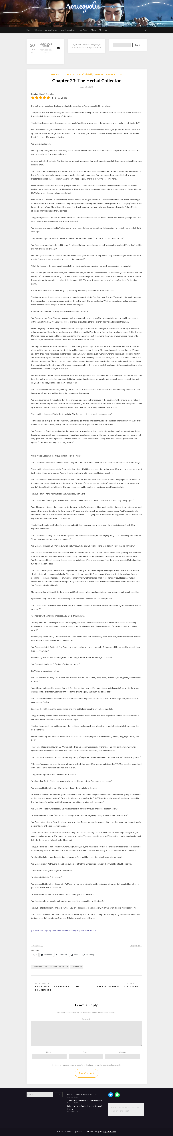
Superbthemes (109, 1132)
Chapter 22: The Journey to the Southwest (57, 988)
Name (49, 1052)
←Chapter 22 (37, 948)
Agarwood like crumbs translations (50, 967)
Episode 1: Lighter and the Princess (82, 1094)
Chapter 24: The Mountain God (116, 986)
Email (86, 1052)
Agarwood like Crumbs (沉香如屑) (72, 74)
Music (93, 30)
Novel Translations (67, 30)
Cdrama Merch (51, 30)
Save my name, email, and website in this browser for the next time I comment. (87, 1065)
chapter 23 (76, 967)
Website (122, 1052)
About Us (103, 30)
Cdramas (38, 30)
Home (29, 30)
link (58, 48)
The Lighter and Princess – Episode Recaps (85, 1100)
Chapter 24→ (136, 948)
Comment (86, 1019)
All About (84, 30)
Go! (58, 1094)
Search (137, 45)
